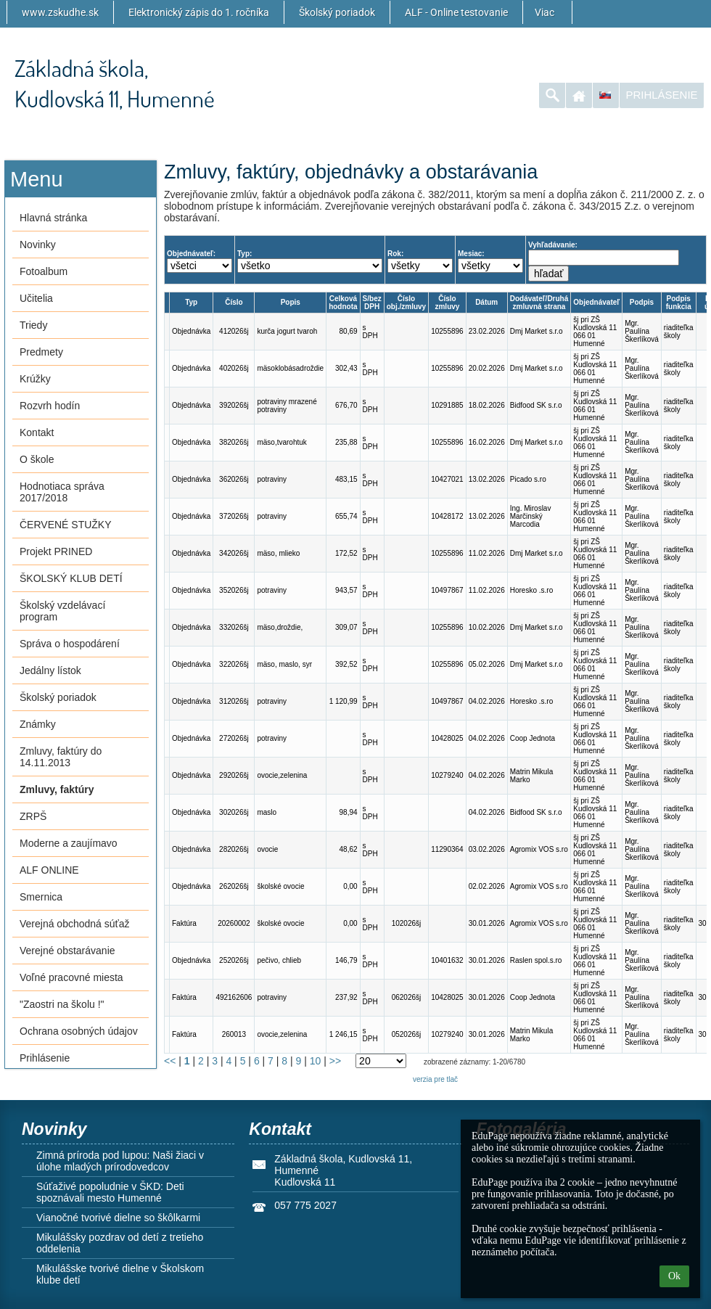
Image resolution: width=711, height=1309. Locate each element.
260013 (234, 1034)
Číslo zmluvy (447, 303)
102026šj (407, 923)
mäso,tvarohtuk (281, 442)
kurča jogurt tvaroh (287, 331)
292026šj (234, 775)
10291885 (447, 405)
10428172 (447, 516)
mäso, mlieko (278, 553)
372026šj (234, 516)
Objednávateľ (596, 302)
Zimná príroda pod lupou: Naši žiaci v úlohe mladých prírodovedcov (120, 1161)
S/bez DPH (372, 303)
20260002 (234, 923)
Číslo (233, 302)
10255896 (447, 331)
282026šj (234, 849)
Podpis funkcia (678, 303)
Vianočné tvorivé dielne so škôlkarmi (118, 1217)
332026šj (234, 627)
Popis (290, 302)
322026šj (234, 664)
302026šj (234, 812)
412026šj (234, 331)
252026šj (234, 960)
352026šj (234, 590)
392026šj (234, 405)
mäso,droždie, (280, 627)
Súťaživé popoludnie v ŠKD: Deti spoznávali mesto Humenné (110, 1192)
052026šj (407, 1034)
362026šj (234, 479)
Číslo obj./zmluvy (406, 303)
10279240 (447, 775)
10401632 (447, 960)
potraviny (272, 479)
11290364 (447, 849)
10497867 (447, 590)
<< (170, 1061)
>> (335, 1061)
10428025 (447, 738)
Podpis (642, 302)
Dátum (486, 302)
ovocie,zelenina (282, 775)
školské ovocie (280, 886)
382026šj (234, 442)
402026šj (234, 368)
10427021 (447, 479)
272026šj (234, 738)
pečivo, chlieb (279, 960)
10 (315, 1061)
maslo (266, 812)
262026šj (234, 886)
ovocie (267, 849)
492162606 (233, 997)
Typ (191, 302)
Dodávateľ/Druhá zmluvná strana (539, 303)
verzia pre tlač (435, 1079)
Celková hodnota (343, 303)
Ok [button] (674, 1276)
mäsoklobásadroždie (290, 368)
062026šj (407, 997)
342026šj (234, 553)
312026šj (234, 701)
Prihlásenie (661, 95)
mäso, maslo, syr (284, 664)
